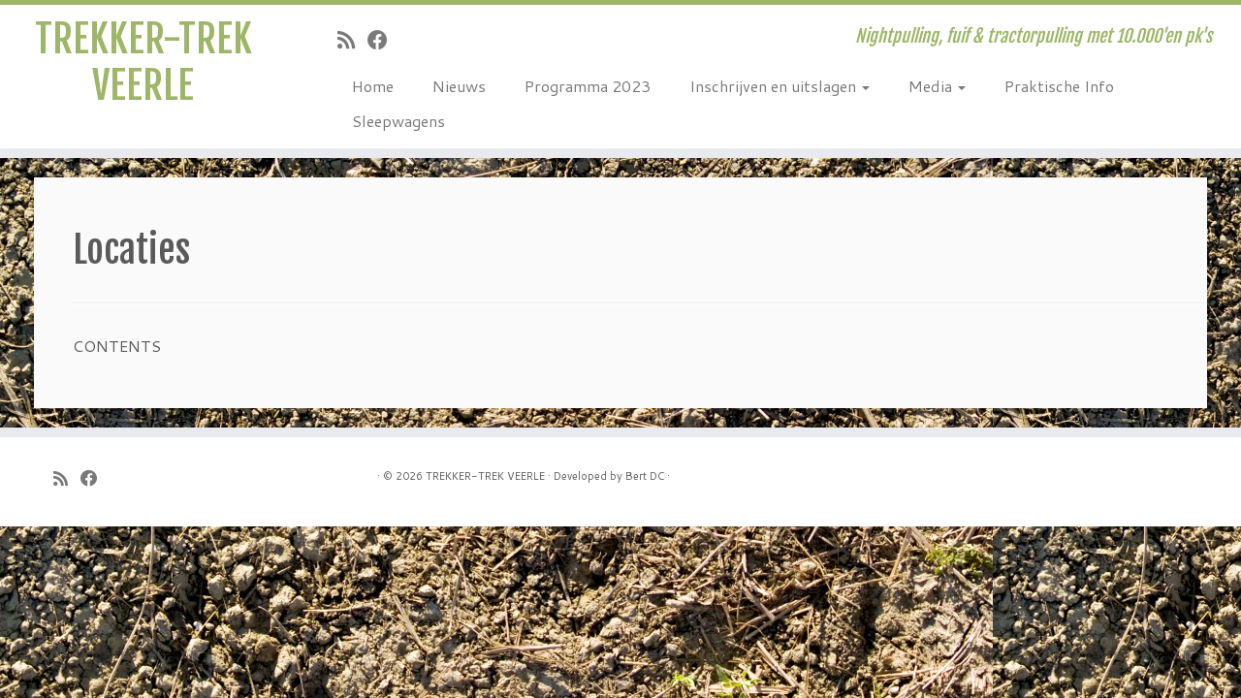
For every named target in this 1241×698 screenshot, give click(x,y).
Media (937, 86)
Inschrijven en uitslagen (779, 86)
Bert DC (644, 476)
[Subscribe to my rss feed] (352, 39)
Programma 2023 (588, 86)
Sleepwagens (398, 121)
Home (373, 86)
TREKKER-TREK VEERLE (143, 62)
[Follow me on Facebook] (383, 39)
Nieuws (459, 86)
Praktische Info (1059, 86)
